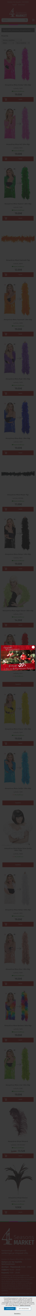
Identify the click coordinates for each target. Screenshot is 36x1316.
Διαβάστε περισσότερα (25, 1305)
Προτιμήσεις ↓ (17, 1313)
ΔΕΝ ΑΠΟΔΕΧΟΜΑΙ (24, 1308)
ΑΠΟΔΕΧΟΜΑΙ (10, 1308)
